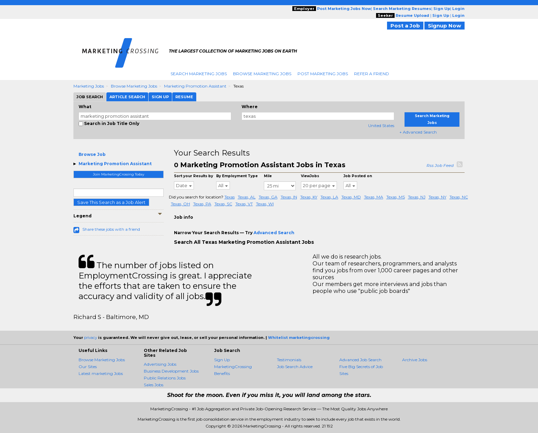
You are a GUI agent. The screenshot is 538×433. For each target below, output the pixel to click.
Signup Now (444, 25)
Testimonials (289, 359)
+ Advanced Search (418, 132)
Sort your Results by (193, 176)
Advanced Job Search (360, 359)
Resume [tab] (184, 96)
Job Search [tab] (90, 96)
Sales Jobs (153, 384)
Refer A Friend (371, 73)
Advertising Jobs (160, 364)
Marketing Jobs (88, 86)
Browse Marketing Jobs (262, 73)
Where (250, 106)
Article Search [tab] (127, 96)
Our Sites (88, 366)
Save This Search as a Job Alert (111, 202)
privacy (90, 337)
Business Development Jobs (171, 371)
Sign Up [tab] (160, 96)
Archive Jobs (414, 359)
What (85, 106)
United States (381, 125)
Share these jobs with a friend (111, 229)
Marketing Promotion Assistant (195, 86)
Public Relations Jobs (165, 377)
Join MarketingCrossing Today (118, 174)
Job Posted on (357, 176)
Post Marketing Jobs (322, 73)
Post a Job (405, 25)
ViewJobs (310, 176)
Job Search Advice (295, 366)
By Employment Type (237, 176)
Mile (268, 176)
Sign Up (222, 359)
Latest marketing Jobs (101, 373)
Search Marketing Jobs (199, 73)
